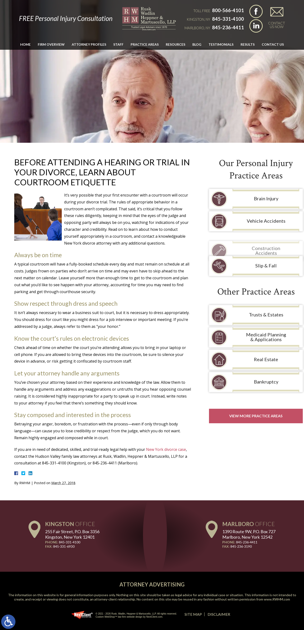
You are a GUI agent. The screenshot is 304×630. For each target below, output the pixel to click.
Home (25, 44)
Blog (196, 44)
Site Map (193, 614)
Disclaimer (219, 614)
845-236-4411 (228, 27)
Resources (175, 44)
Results (248, 44)
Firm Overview (51, 44)
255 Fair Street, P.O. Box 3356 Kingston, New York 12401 (72, 534)
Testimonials (221, 44)
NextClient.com (154, 616)
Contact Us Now (276, 25)
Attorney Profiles (89, 44)
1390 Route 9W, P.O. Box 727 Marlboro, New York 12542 (249, 534)
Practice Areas (145, 44)
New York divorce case (166, 449)
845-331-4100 (228, 19)
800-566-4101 (228, 10)
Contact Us (273, 44)
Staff (118, 44)
